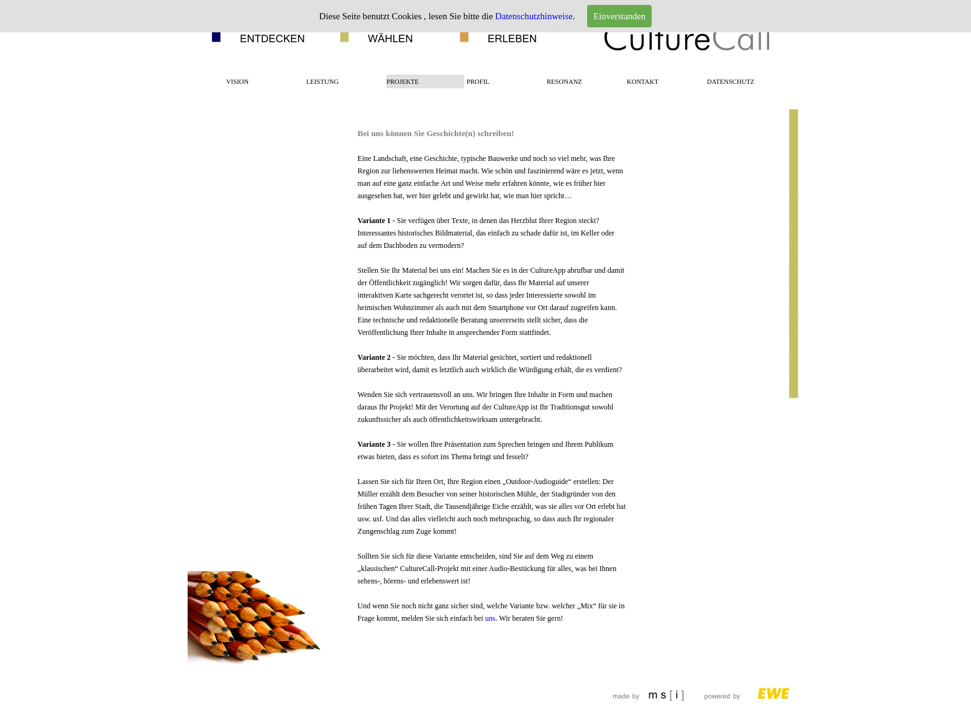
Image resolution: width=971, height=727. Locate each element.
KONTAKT (643, 81)
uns (490, 618)
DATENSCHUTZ (730, 81)
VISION (237, 81)
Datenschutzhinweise (534, 16)
